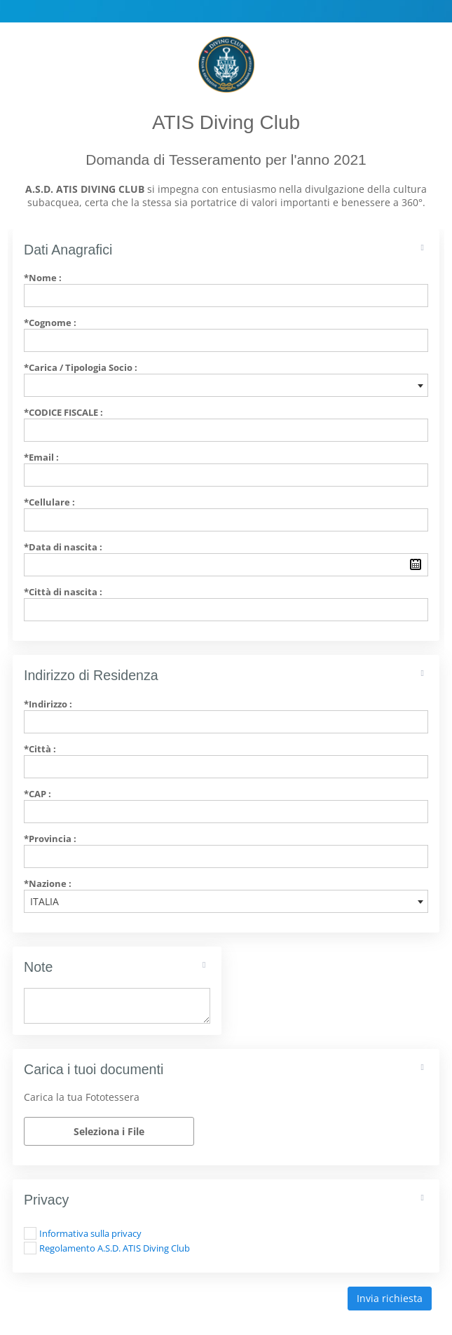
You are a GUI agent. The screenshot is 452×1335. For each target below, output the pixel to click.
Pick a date (415, 564)
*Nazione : (47, 883)
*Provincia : (50, 838)
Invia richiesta (390, 1298)
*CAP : (37, 793)
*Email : (41, 457)
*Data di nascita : (63, 547)
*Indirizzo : (48, 704)
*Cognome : (50, 322)
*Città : (40, 749)
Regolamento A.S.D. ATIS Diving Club (114, 1248)
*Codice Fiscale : (63, 412)
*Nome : (43, 277)
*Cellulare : (49, 502)
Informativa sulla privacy (90, 1233)
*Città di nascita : (63, 591)
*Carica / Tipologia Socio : (80, 367)
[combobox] (226, 385)
